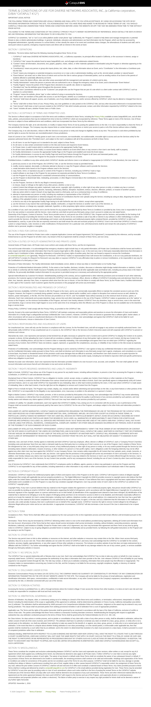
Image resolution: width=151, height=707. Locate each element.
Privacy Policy (99, 117)
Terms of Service (35, 692)
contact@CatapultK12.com (20, 256)
